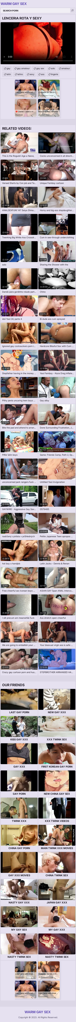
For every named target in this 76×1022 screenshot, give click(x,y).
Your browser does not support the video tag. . (38, 43)
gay (8, 68)
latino (20, 74)
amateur (65, 68)
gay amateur (23, 68)
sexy (32, 74)
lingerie (54, 74)
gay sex (40, 68)
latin (9, 74)
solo (53, 68)
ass (42, 74)
